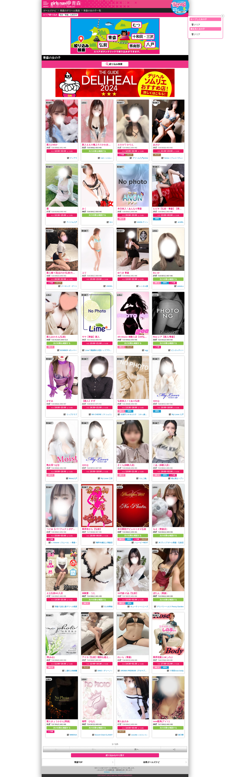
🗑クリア (195, 24)
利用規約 (107, 772)
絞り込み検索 (115, 64)
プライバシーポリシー (118, 772)
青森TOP (78, 762)
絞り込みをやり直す (115, 755)
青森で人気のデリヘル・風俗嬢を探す (62, 6)
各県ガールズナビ (151, 762)
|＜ (56, 749)
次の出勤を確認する (97, 151)
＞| (173, 749)
